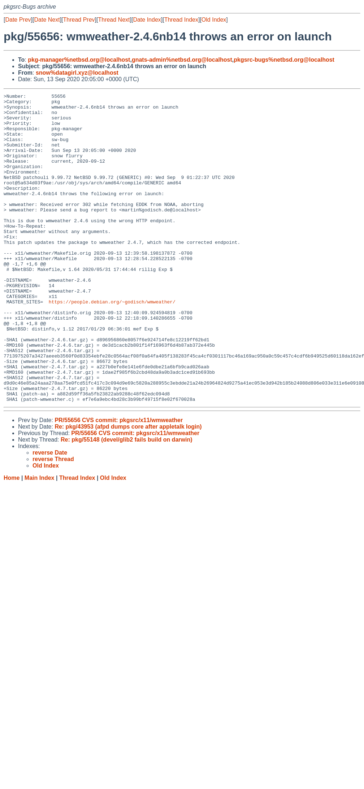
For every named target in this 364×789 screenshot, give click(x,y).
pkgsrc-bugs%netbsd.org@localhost (284, 60)
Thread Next (114, 20)
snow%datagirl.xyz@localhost (77, 73)
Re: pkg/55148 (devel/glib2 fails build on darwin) (126, 501)
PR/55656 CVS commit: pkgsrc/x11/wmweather (119, 482)
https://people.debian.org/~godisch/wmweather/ (112, 344)
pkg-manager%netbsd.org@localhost (79, 60)
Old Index (214, 20)
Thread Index (181, 20)
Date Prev (18, 20)
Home (12, 539)
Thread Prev (79, 20)
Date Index (147, 20)
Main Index (40, 539)
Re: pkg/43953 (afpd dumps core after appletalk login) (128, 488)
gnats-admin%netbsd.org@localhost (182, 60)
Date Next (47, 20)
